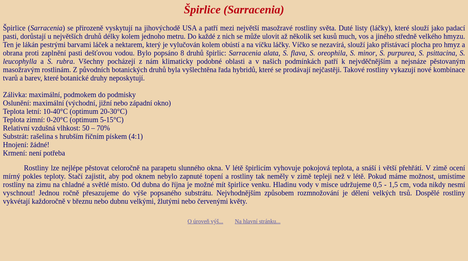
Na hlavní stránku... (258, 221)
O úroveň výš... (205, 221)
